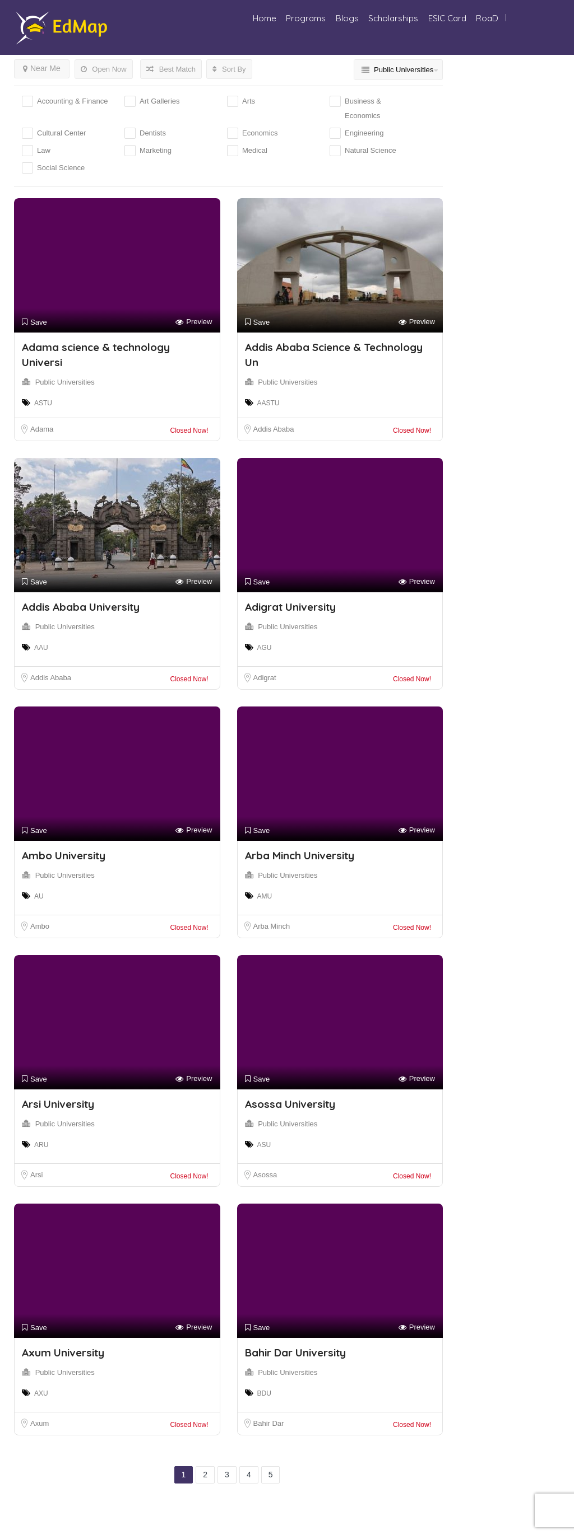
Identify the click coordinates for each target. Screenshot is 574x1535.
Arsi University (58, 1104)
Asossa (265, 1175)
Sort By (229, 69)
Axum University (63, 1352)
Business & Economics (363, 108)
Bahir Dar (268, 1423)
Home (264, 18)
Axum (39, 1423)
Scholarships (393, 18)
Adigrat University (290, 607)
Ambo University (63, 855)
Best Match (171, 69)
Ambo (39, 926)
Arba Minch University (299, 855)
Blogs (347, 18)
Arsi (36, 1175)
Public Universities (65, 382)
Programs (306, 18)
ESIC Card (447, 18)
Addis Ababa (273, 429)
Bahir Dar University (295, 1352)
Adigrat (264, 677)
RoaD (487, 18)
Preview (193, 322)
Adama (41, 429)
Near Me (42, 68)
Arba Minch (271, 926)
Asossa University (290, 1104)
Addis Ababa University (81, 607)
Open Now (104, 69)
